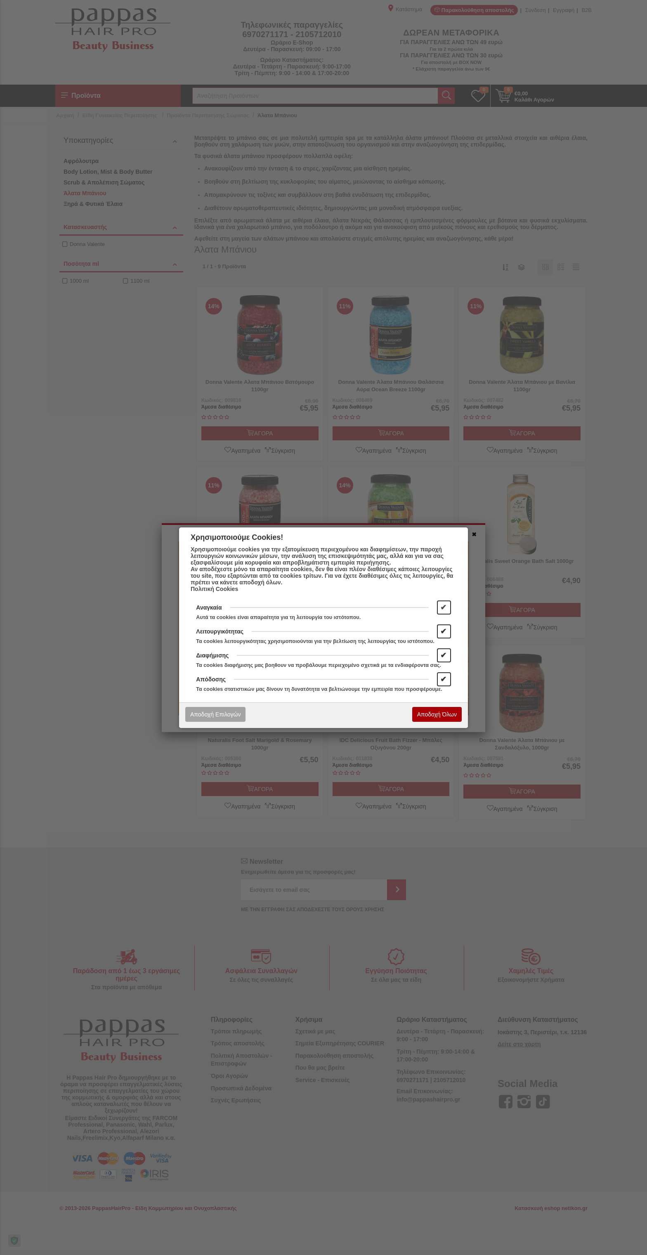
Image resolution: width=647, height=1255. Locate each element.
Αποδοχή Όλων (437, 714)
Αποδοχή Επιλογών (215, 714)
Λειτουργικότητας (219, 631)
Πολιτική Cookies (214, 589)
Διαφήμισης (212, 655)
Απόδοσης (211, 679)
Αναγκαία (209, 607)
